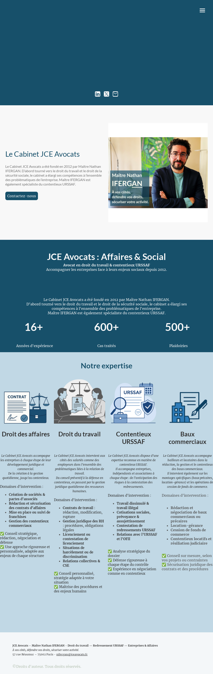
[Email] (115, 94)
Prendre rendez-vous (110, 278)
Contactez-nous (21, 196)
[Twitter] (106, 94)
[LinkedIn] (97, 94)
